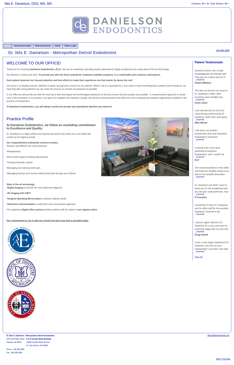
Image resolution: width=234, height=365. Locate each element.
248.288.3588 (222, 50)
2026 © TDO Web (223, 359)
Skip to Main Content (13, 3)
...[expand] (199, 79)
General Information (22, 46)
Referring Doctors (43, 46)
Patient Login (70, 46)
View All (198, 257)
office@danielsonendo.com (218, 335)
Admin (58, 46)
